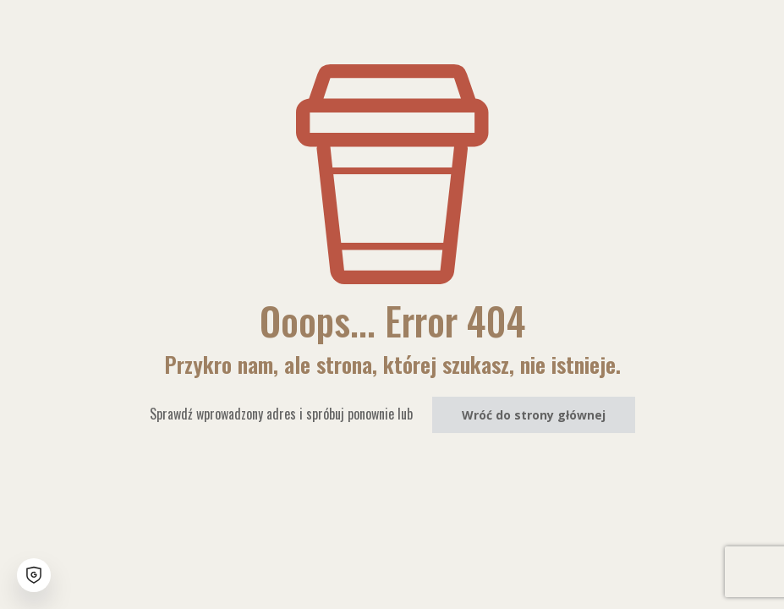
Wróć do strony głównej (534, 415)
